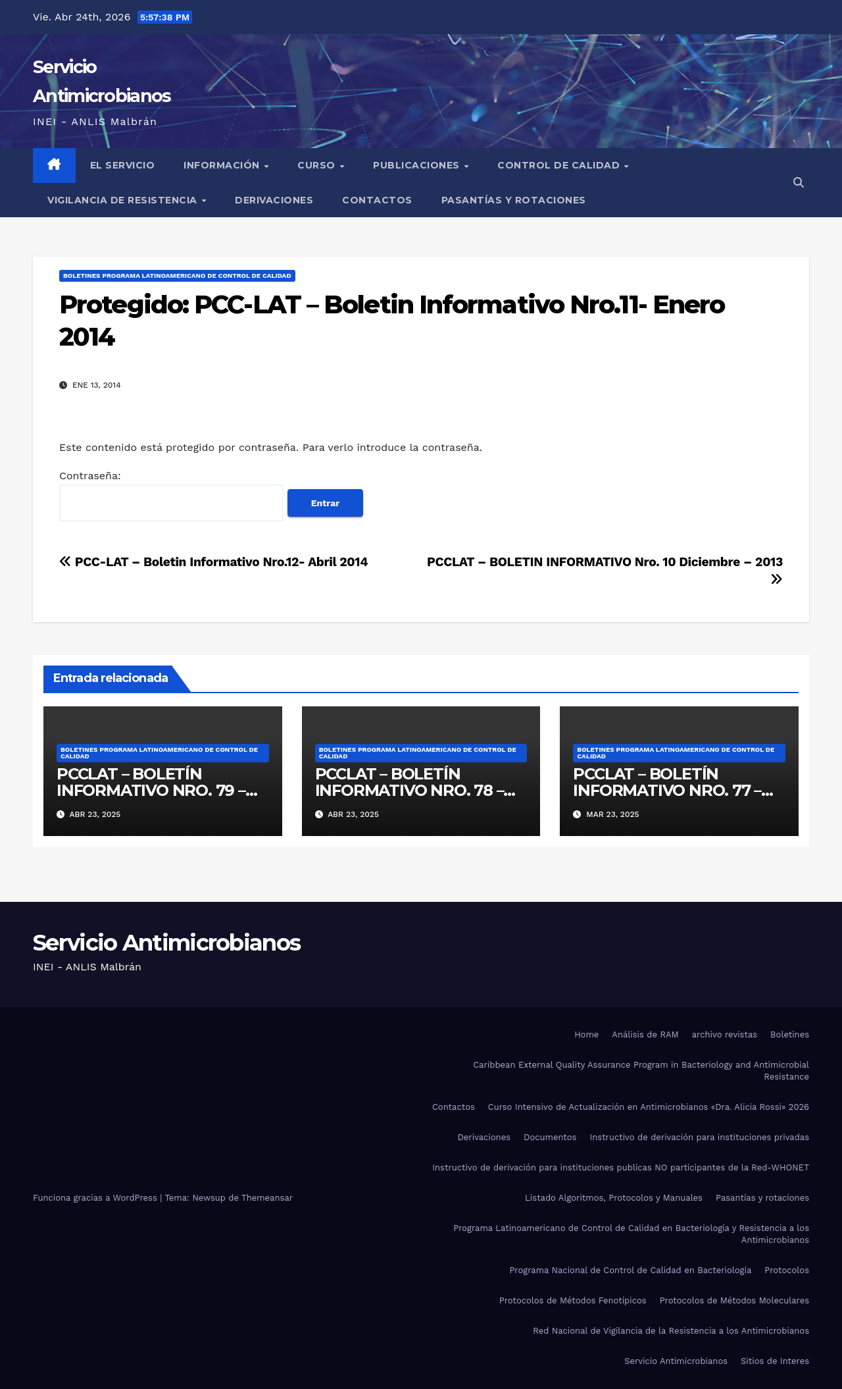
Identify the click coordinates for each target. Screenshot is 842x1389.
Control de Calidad (560, 165)
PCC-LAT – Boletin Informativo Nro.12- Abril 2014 (213, 561)
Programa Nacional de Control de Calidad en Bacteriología (630, 1270)
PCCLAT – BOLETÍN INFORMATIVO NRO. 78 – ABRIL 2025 (409, 790)
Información (223, 165)
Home (586, 1034)
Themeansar (267, 1198)
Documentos (550, 1137)
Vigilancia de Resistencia (123, 200)
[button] (798, 182)
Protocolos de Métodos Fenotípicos (573, 1300)
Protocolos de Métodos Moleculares (734, 1300)
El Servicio (122, 165)
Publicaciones (417, 165)
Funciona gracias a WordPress (96, 1198)
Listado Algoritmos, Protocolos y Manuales (614, 1198)
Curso (317, 165)
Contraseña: (171, 495)
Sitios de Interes (775, 1361)
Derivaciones (274, 200)
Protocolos (786, 1270)
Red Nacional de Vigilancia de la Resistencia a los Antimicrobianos (671, 1331)
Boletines (789, 1034)
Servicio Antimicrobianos (166, 943)
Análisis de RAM (645, 1034)
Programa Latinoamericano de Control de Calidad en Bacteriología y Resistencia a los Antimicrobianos (631, 1234)
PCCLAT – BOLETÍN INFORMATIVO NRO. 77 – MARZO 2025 (667, 790)
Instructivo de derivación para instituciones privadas (699, 1137)
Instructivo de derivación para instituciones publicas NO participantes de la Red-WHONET (620, 1167)
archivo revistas (724, 1034)
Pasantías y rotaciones (513, 200)
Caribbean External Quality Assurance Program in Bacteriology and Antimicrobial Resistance (641, 1071)
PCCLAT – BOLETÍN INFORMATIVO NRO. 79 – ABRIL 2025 (151, 790)
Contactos (377, 200)
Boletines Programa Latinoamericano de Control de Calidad (177, 275)
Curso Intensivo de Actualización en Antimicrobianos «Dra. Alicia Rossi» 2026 (648, 1107)
